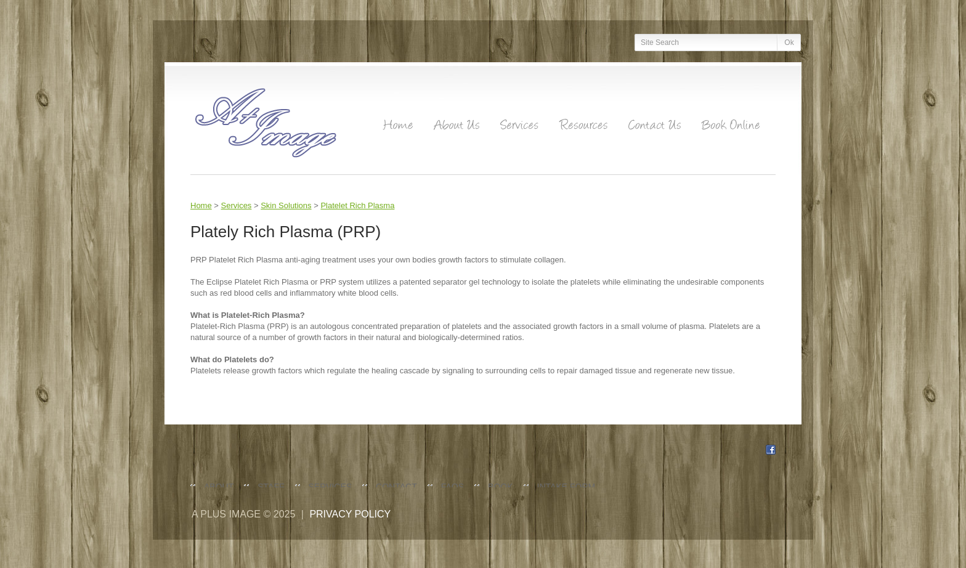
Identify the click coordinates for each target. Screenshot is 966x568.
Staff (271, 487)
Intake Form (566, 487)
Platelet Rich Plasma (357, 205)
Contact (396, 487)
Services (236, 205)
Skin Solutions (286, 205)
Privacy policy (350, 514)
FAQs (452, 487)
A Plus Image (226, 514)
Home (201, 205)
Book (500, 487)
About (218, 487)
